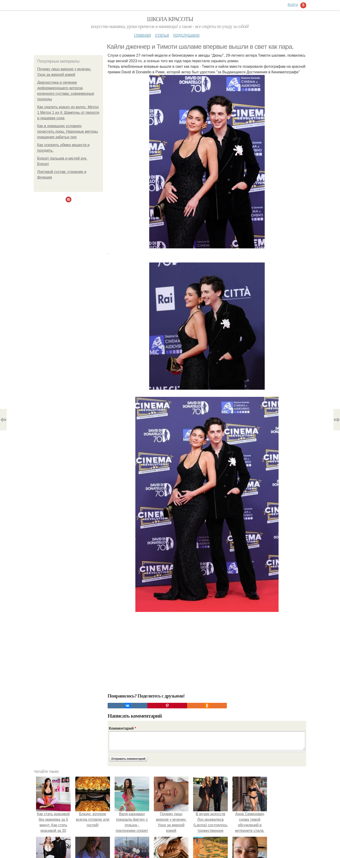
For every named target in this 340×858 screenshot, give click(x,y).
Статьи (162, 34)
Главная (142, 34)
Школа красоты (170, 19)
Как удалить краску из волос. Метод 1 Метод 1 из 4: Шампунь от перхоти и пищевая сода (68, 112)
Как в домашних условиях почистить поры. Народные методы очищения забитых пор (67, 131)
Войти (293, 5)
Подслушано (186, 34)
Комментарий (122, 728)
